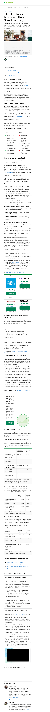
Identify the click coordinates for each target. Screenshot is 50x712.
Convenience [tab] (19, 327)
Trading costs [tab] (28, 327)
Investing (10, 7)
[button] (18, 62)
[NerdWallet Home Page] (8, 2)
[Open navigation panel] (1, 3)
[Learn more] (11, 293)
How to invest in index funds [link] (14, 72)
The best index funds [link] (12, 75)
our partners (16, 47)
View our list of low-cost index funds (14, 272)
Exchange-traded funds (21, 116)
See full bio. (16, 697)
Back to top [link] (9, 678)
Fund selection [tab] (10, 327)
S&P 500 (26, 85)
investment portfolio (20, 614)
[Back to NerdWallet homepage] (5, 8)
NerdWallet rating (10, 290)
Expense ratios (15, 262)
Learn (15, 7)
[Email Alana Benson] (10, 700)
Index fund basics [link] (11, 70)
